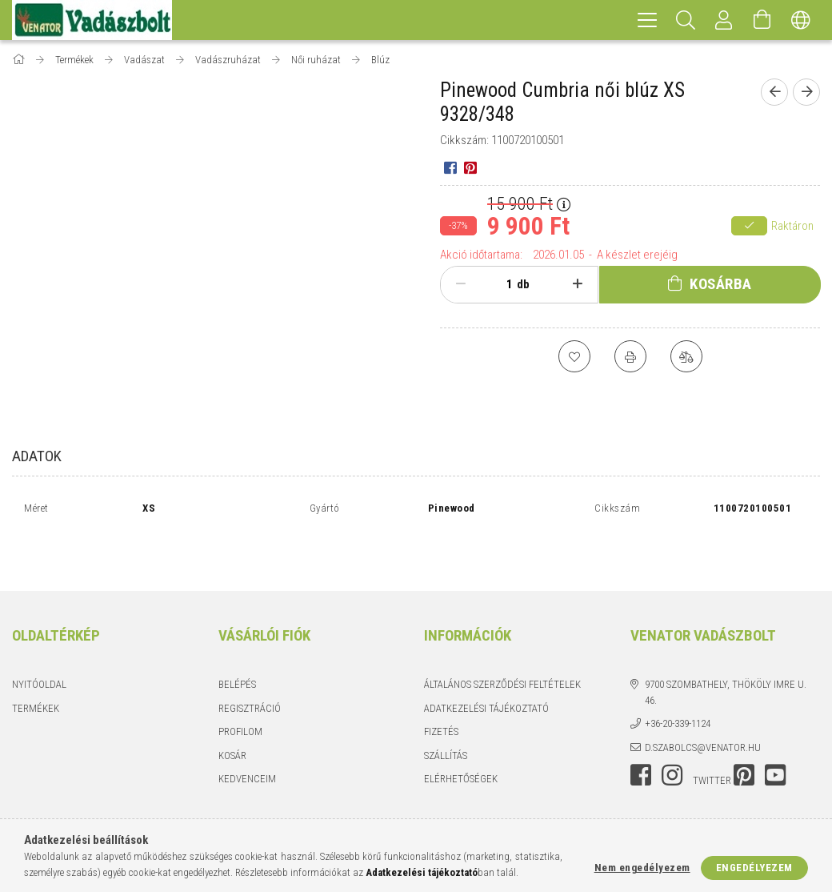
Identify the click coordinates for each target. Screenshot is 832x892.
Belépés (237, 646)
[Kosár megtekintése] (762, 20)
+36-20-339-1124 (677, 685)
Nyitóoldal (39, 646)
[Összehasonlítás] (686, 356)
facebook (640, 737)
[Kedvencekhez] (574, 356)
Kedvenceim (247, 740)
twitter (712, 742)
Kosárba (721, 284)
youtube (775, 737)
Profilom (240, 693)
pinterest (744, 737)
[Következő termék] (806, 92)
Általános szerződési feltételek (502, 646)
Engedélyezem (754, 868)
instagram (672, 737)
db (523, 284)
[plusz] (578, 284)
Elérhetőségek (461, 740)
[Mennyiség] (501, 284)
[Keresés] (685, 20)
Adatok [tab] (37, 456)
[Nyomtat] (630, 356)
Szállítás (445, 717)
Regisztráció (249, 670)
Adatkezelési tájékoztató (486, 670)
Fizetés (441, 693)
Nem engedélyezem (642, 868)
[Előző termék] (774, 92)
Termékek (35, 670)
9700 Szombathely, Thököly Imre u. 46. (725, 654)
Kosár (232, 717)
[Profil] (724, 20)
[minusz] (461, 284)
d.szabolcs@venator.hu (703, 709)
